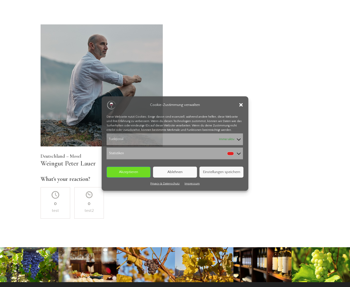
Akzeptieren (128, 172)
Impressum (192, 183)
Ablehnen (175, 172)
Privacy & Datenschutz (165, 183)
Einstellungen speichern (221, 172)
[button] (241, 104)
